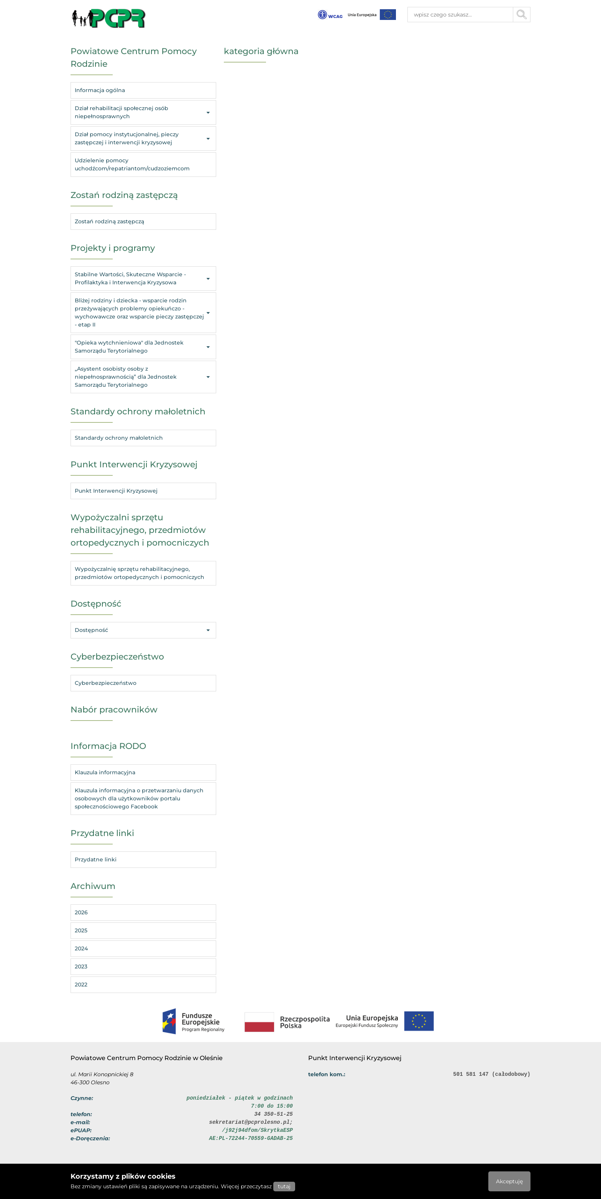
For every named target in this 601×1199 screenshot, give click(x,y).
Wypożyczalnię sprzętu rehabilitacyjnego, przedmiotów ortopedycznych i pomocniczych (139, 573)
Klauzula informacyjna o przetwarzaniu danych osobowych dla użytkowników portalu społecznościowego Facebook (139, 798)
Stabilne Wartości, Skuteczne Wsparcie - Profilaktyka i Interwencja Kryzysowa (143, 278)
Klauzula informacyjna (105, 772)
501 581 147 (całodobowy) (491, 1074)
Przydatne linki (96, 859)
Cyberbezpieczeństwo (105, 682)
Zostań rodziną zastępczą (109, 221)
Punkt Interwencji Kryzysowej (116, 490)
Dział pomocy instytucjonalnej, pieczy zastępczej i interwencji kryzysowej (143, 138)
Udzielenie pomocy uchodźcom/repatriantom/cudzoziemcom (132, 164)
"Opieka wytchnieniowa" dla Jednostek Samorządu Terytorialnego (143, 346)
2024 (81, 948)
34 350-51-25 (273, 1114)
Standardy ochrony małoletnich (119, 437)
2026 (81, 912)
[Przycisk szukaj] (521, 14)
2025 (81, 930)
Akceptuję (509, 1181)
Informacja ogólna (100, 90)
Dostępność (143, 630)
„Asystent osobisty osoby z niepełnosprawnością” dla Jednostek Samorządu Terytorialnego (143, 376)
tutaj (284, 1186)
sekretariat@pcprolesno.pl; (251, 1122)
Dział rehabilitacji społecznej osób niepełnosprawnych (143, 112)
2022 (81, 984)
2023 (81, 966)
